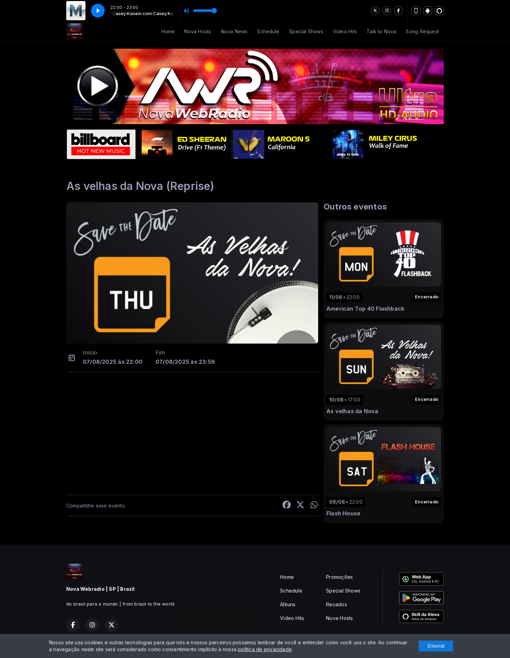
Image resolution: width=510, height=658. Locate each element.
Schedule (268, 31)
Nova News (234, 31)
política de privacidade (265, 649)
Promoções (339, 577)
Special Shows (306, 31)
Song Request (422, 31)
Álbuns (287, 604)
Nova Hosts (197, 31)
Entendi (436, 646)
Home (168, 31)
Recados (336, 604)
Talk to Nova (381, 31)
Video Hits (345, 31)
